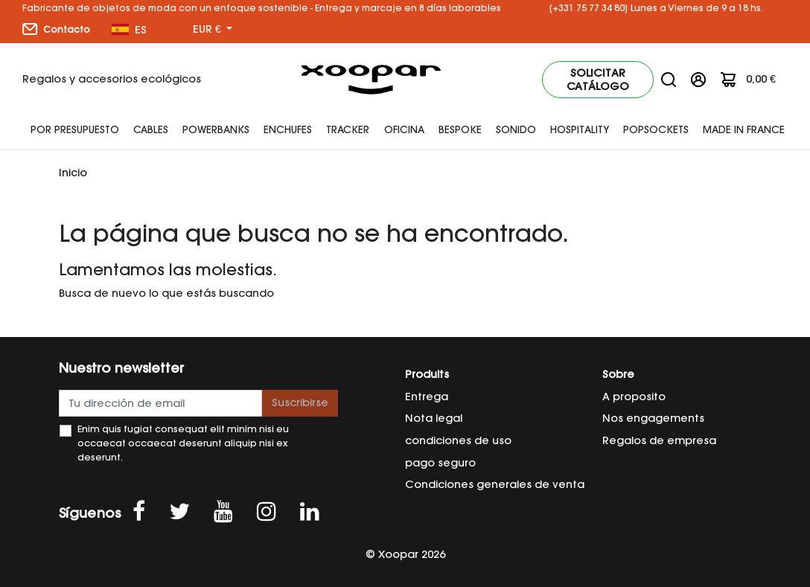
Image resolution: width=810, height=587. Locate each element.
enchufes (288, 129)
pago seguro (440, 462)
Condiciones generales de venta (494, 484)
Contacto (56, 29)
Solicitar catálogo (598, 79)
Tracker (347, 129)
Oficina (404, 129)
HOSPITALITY (579, 129)
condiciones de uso (458, 440)
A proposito (634, 396)
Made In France (744, 129)
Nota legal (433, 418)
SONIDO (516, 129)
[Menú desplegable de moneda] (213, 29)
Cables (150, 129)
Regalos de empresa (659, 440)
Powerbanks (215, 129)
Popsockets (656, 129)
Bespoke (460, 129)
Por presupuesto (75, 129)
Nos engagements (653, 418)
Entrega (426, 396)
